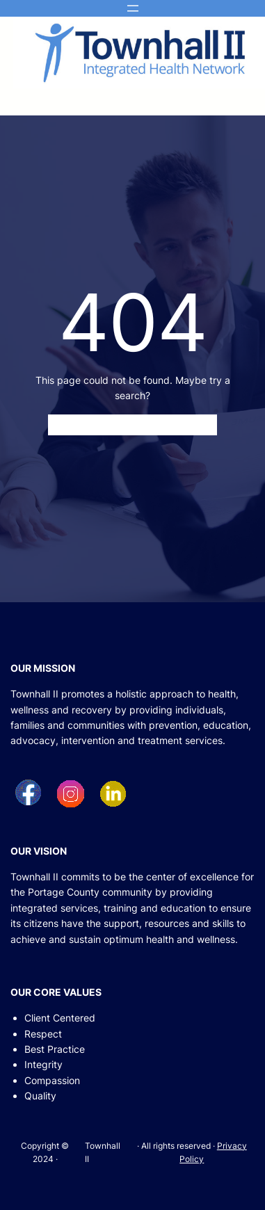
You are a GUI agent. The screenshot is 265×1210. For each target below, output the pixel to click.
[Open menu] (133, 8)
